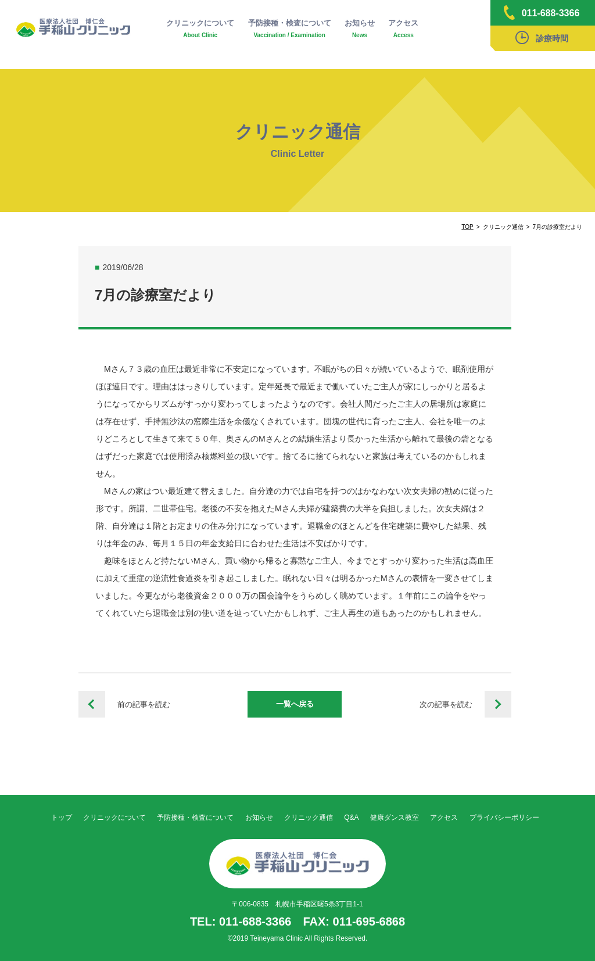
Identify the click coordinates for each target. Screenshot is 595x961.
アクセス (403, 29)
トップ (61, 817)
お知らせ (360, 29)
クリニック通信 (308, 817)
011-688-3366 (542, 12)
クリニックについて (200, 29)
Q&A (351, 817)
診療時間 (541, 37)
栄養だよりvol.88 (498, 704)
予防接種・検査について (289, 29)
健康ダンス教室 (394, 817)
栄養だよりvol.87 (91, 704)
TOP (467, 227)
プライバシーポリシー (504, 817)
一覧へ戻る (295, 704)
